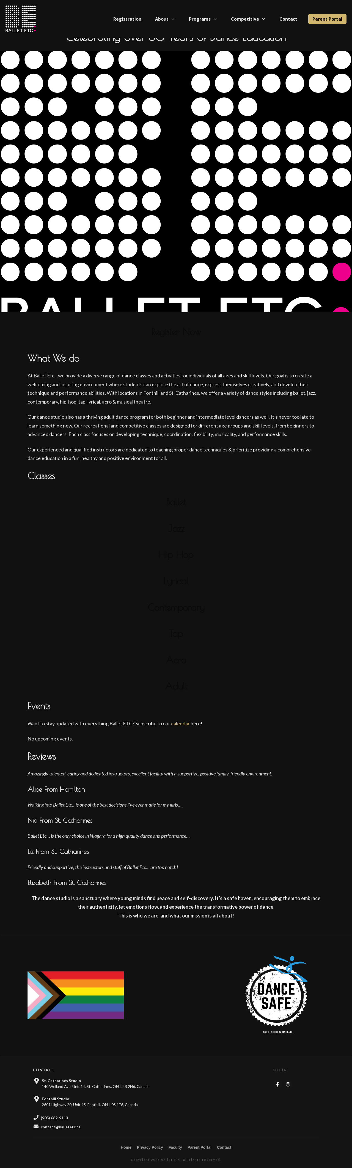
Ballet (176, 509)
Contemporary (176, 615)
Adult (176, 694)
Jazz (176, 536)
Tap (176, 641)
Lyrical (176, 588)
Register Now (176, 339)
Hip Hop (176, 562)
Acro (176, 667)
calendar (180, 731)
